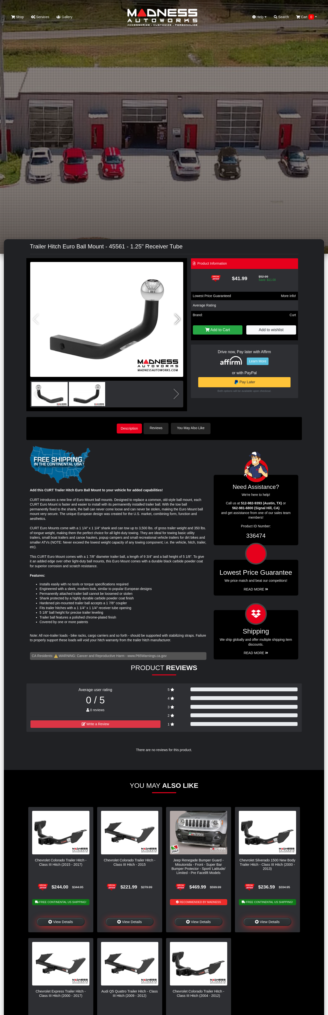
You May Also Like (193, 428)
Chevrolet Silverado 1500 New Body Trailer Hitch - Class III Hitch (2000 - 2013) (267, 864)
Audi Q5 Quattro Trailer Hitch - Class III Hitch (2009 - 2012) (129, 993)
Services (40, 17)
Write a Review (95, 723)
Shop (17, 17)
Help (259, 17)
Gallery (64, 17)
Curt (293, 315)
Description (129, 428)
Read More (256, 588)
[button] (177, 319)
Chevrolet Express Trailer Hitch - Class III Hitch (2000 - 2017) (61, 993)
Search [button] (281, 17)
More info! (288, 296)
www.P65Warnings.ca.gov (147, 655)
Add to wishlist (271, 330)
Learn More (257, 361)
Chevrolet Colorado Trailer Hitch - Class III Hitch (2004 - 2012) (198, 993)
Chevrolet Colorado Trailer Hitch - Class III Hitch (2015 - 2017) (61, 862)
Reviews (158, 428)
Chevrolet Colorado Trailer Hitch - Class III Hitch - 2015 (129, 862)
